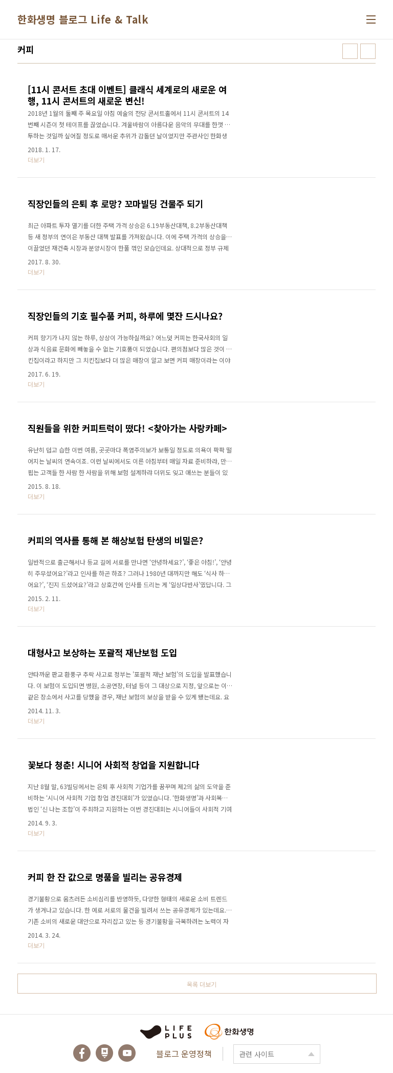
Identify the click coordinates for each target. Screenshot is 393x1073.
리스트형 (368, 51)
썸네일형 (350, 51)
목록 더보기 (201, 984)
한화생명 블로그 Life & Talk (82, 19)
